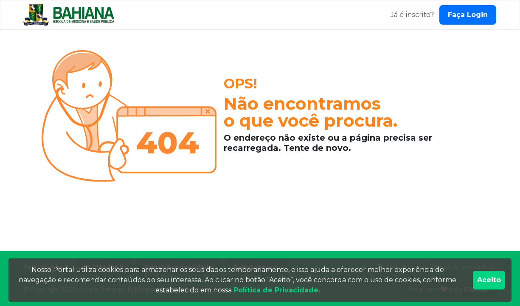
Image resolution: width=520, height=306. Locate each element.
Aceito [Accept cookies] (489, 280)
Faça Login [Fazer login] (468, 15)
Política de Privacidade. (276, 290)
